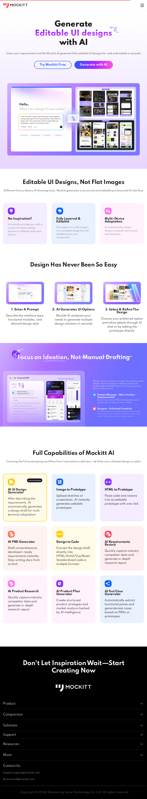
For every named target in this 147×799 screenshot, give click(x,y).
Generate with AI (94, 64)
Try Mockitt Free (53, 64)
